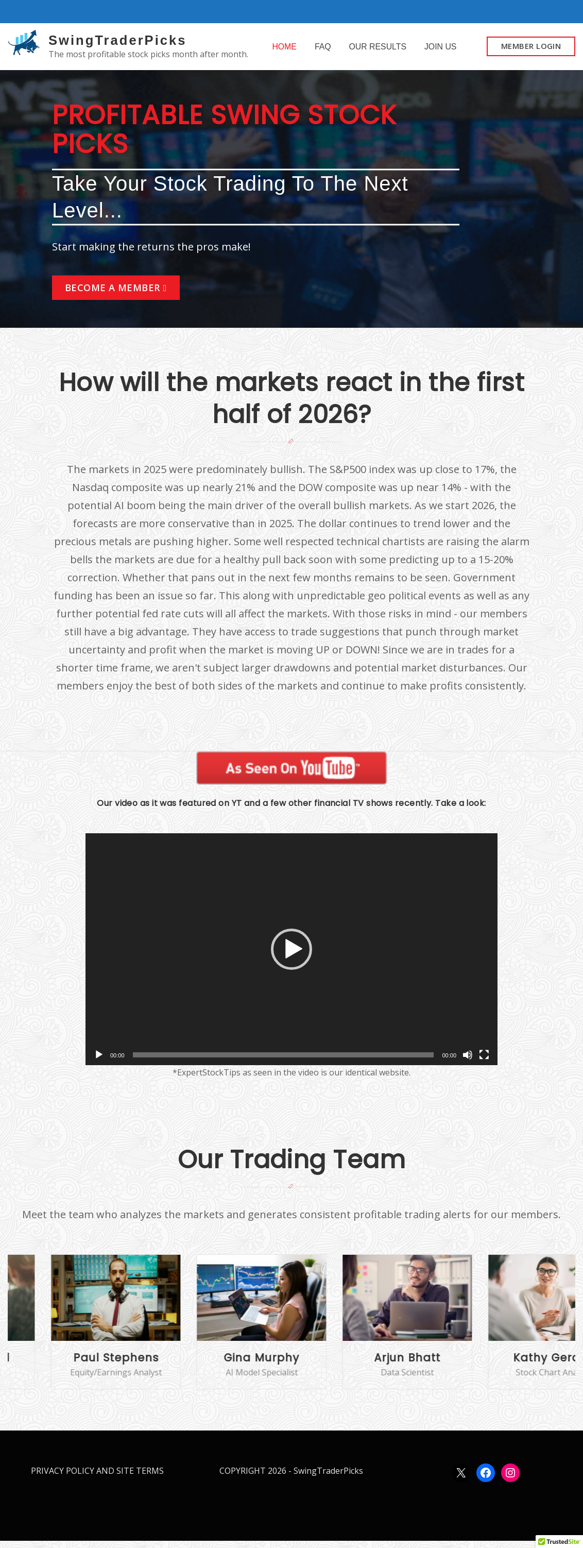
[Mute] (467, 1062)
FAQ (323, 49)
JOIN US (440, 49)
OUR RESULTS (377, 49)
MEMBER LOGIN (531, 49)
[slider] (283, 1062)
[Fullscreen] (484, 1062)
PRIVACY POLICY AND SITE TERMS (97, 1478)
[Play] (99, 1062)
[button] (291, 956)
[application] (291, 956)
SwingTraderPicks (117, 40)
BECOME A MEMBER (112, 295)
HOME (284, 49)
